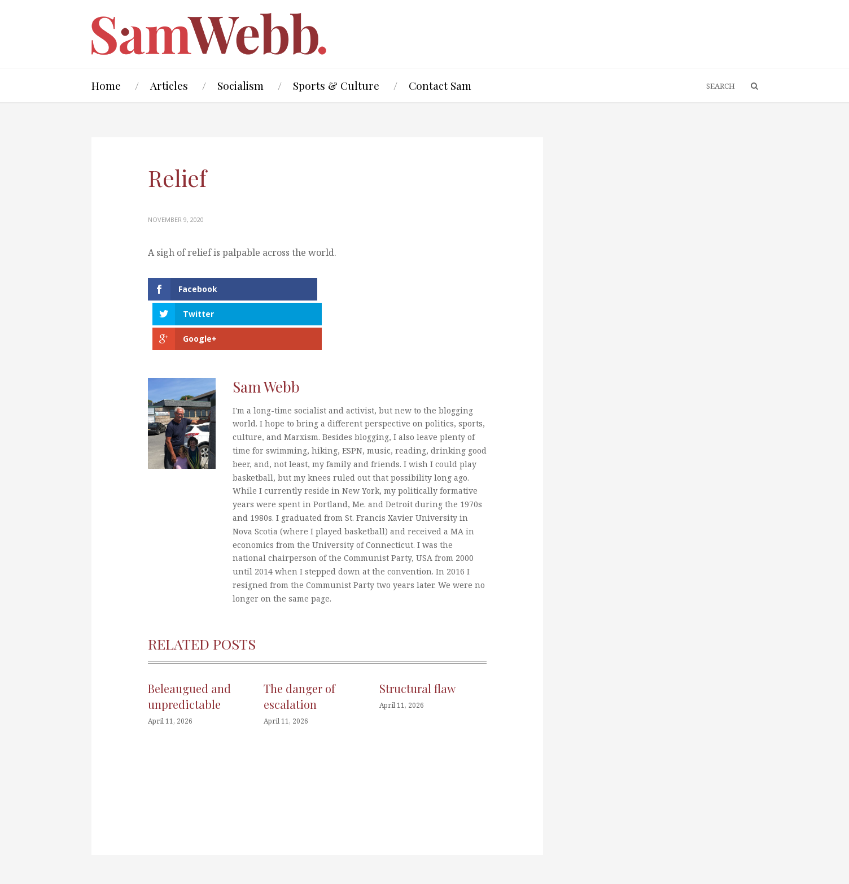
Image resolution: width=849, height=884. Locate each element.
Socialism (240, 85)
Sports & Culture (336, 85)
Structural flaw (417, 638)
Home (106, 85)
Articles (169, 85)
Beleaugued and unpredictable (189, 645)
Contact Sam (440, 85)
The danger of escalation (299, 645)
